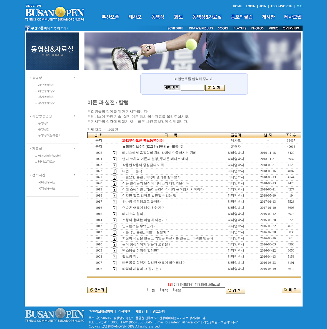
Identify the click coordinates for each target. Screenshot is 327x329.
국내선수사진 (47, 182)
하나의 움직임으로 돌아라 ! (142, 202)
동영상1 (43, 123)
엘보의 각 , (130, 256)
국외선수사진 (47, 188)
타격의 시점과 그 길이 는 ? (141, 269)
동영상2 (43, 129)
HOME (237, 6)
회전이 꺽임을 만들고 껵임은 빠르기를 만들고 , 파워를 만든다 (167, 238)
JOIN (262, 6)
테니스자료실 (47, 161)
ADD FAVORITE (281, 6)
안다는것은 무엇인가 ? (138, 226)
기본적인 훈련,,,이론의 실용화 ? (145, 232)
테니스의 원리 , (133, 214)
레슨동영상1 (46, 85)
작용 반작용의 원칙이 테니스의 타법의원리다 (155, 183)
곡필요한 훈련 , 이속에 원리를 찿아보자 (151, 177)
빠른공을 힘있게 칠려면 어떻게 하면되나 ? (153, 263)
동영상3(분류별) (49, 135)
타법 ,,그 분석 (132, 171)
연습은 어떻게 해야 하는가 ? (143, 208)
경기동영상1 (46, 97)
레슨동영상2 (46, 91)
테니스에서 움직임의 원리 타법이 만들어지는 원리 (159, 153)
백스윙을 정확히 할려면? (140, 250)
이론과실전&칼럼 (49, 156)
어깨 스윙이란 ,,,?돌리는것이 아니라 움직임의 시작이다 (163, 189)
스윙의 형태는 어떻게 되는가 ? (144, 220)
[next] (216, 285)
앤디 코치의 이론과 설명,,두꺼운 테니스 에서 (155, 159)
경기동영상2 (46, 103)
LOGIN (250, 6)
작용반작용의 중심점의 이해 (143, 165)
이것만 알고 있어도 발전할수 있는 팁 (149, 195)
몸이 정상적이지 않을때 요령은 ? (146, 244)
